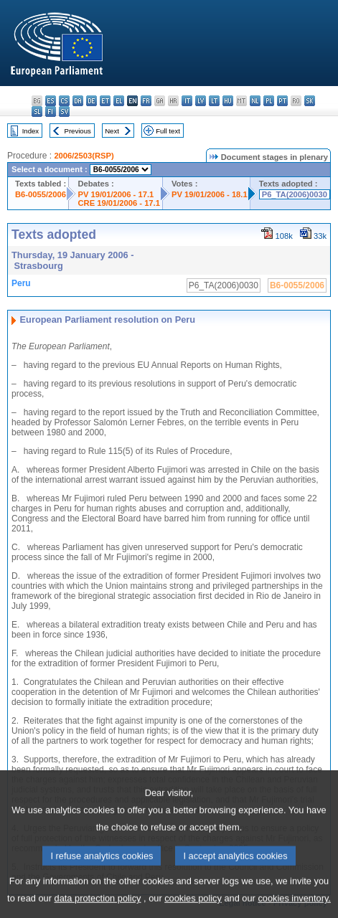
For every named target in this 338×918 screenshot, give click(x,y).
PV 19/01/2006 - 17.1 (116, 194)
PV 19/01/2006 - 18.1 (210, 194)
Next (112, 131)
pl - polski (268, 100)
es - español (50, 100)
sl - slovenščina (37, 111)
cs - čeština (64, 100)
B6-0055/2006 (40, 194)
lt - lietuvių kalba (214, 100)
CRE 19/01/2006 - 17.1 (118, 203)
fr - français (146, 100)
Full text (168, 131)
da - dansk (77, 100)
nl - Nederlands (255, 100)
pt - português (282, 100)
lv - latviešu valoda (200, 100)
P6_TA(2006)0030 (294, 194)
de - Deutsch (91, 100)
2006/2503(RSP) (83, 155)
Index (30, 131)
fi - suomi (50, 111)
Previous (78, 131)
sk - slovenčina (309, 100)
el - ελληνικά (118, 100)
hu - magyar (227, 100)
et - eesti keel (105, 100)
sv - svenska (64, 111)
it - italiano (187, 100)
